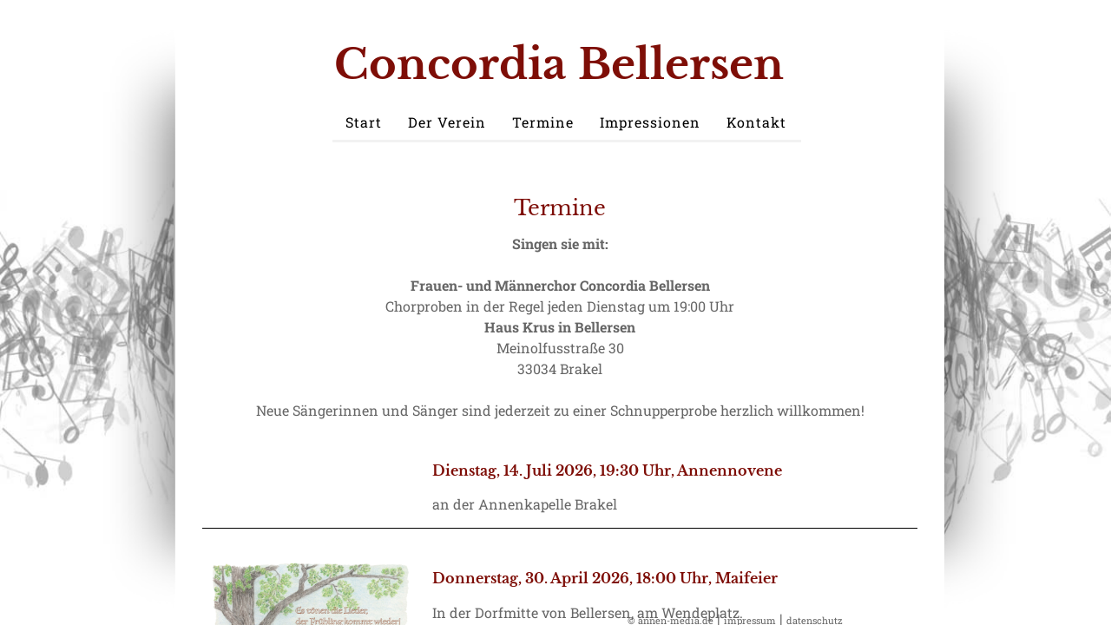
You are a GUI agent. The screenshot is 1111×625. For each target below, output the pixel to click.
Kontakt (756, 122)
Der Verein (447, 122)
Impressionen (650, 122)
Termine (543, 122)
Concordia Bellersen (559, 64)
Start (363, 122)
